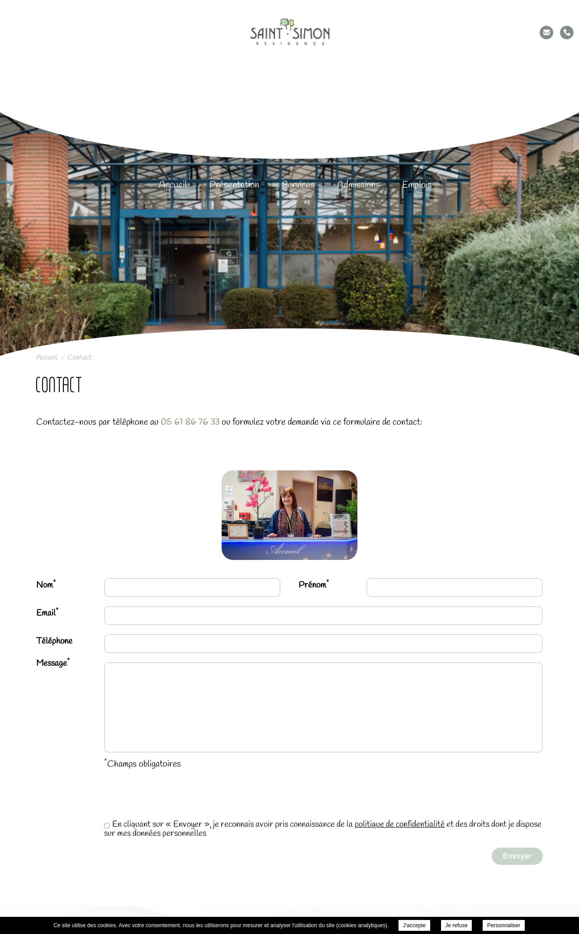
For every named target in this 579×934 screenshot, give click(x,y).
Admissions (358, 185)
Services (298, 185)
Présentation (234, 185)
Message (53, 663)
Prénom (314, 584)
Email (47, 613)
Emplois (417, 185)
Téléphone (54, 641)
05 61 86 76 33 (190, 422)
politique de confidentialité (400, 824)
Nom (46, 584)
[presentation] (105, 798)
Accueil (173, 185)
